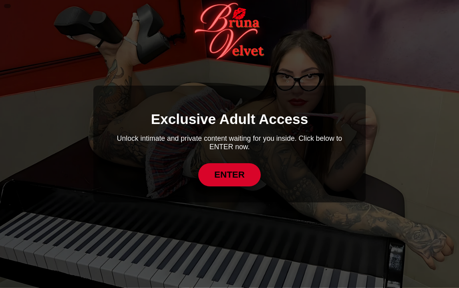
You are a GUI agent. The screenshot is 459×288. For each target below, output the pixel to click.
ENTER (229, 175)
